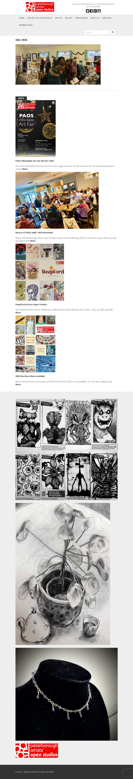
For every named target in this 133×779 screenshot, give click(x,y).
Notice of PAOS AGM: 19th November (34, 232)
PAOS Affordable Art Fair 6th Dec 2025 (34, 160)
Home (21, 18)
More (25, 169)
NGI (52, 771)
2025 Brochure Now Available (30, 376)
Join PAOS (106, 18)
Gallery (69, 18)
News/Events (81, 18)
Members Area (26, 25)
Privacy (18, 771)
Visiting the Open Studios (39, 18)
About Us (95, 18)
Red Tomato (40, 771)
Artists (58, 18)
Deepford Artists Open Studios (31, 304)
